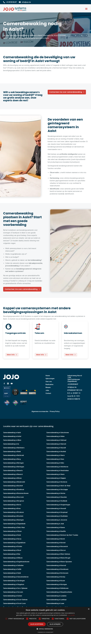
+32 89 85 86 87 (72, 384)
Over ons (49, 381)
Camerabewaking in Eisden (12, 546)
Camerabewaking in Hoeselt (56, 508)
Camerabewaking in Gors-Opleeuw (15, 588)
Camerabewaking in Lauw (55, 603)
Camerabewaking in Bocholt (13, 486)
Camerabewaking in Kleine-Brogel (58, 558)
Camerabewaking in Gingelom (13, 584)
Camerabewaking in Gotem (12, 596)
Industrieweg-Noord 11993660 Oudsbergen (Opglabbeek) (74, 378)
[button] (86, 8)
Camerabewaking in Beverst (13, 474)
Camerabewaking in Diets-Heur (14, 527)
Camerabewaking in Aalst (12, 432)
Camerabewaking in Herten (55, 493)
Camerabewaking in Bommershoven (15, 493)
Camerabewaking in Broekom (13, 512)
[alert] (45, 620)
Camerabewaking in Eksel (12, 550)
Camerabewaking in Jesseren (56, 520)
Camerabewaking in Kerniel (55, 543)
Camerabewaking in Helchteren (57, 467)
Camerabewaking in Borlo (12, 505)
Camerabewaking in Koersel (56, 565)
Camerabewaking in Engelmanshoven (16, 561)
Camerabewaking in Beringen (13, 463)
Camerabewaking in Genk (12, 573)
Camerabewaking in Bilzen (12, 478)
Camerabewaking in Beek (12, 451)
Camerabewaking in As (11, 444)
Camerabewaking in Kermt (55, 539)
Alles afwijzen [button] (55, 624)
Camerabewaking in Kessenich (57, 546)
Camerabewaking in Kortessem (57, 573)
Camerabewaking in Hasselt (56, 448)
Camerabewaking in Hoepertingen (58, 505)
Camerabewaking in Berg (12, 459)
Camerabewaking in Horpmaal (56, 512)
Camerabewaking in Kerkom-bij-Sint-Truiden (62, 535)
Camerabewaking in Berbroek (13, 455)
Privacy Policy (55, 411)
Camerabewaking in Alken (12, 440)
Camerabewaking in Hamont (56, 444)
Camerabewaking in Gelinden (13, 565)
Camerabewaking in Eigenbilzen (14, 543)
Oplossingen (50, 378)
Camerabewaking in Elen (11, 554)
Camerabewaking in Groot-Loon (14, 603)
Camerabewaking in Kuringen (56, 584)
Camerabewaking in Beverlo (13, 470)
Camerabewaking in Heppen (56, 478)
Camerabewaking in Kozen (55, 580)
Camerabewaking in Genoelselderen (15, 577)
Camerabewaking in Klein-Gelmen (58, 554)
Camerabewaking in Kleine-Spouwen (59, 561)
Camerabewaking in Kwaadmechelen (59, 592)
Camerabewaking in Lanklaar (56, 599)
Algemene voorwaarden (40, 411)
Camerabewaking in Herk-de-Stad (58, 486)
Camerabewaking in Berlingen (13, 467)
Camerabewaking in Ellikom (13, 558)
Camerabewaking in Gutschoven (57, 432)
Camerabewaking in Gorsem (13, 592)
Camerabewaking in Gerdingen (14, 580)
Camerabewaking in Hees (55, 459)
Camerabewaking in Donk (12, 535)
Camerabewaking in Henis (55, 474)
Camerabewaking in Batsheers (13, 448)
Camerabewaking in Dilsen (12, 531)
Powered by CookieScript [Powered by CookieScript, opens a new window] (45, 632)
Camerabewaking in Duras (12, 539)
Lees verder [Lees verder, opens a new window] (71, 615)
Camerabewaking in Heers (55, 455)
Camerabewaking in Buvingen (13, 520)
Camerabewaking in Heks (55, 463)
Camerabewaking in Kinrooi (56, 550)
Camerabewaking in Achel (12, 436)
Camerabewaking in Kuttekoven (57, 588)
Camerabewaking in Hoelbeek (56, 501)
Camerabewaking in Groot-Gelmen (15, 599)
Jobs (47, 390)
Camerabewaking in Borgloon (13, 501)
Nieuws (48, 387)
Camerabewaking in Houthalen (57, 516)
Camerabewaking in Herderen (56, 482)
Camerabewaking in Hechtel (56, 451)
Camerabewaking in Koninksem (57, 569)
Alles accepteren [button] (36, 624)
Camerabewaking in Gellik (12, 569)
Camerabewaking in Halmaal (56, 440)
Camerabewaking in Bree (12, 508)
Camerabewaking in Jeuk (55, 524)
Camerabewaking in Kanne (55, 527)
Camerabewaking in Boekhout (13, 489)
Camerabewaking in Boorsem (13, 497)
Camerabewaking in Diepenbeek (14, 524)
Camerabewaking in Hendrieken (57, 470)
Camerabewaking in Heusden (56, 497)
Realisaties (49, 384)
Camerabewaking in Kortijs (55, 577)
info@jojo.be (71, 387)
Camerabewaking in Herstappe (57, 489)
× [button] (88, 609)
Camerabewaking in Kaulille (56, 531)
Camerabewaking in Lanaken (56, 596)
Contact (48, 393)
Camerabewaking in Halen (55, 436)
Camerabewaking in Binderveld (14, 482)
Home (48, 375)
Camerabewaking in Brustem (13, 516)
